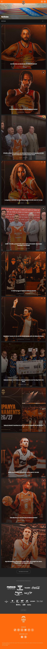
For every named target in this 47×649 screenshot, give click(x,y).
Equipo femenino (20, 248)
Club (20, 157)
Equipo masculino (20, 112)
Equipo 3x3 (20, 384)
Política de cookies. (28, 642)
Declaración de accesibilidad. (37, 642)
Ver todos (23, 610)
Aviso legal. (15, 642)
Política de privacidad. (21, 642)
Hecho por (5, 645)
